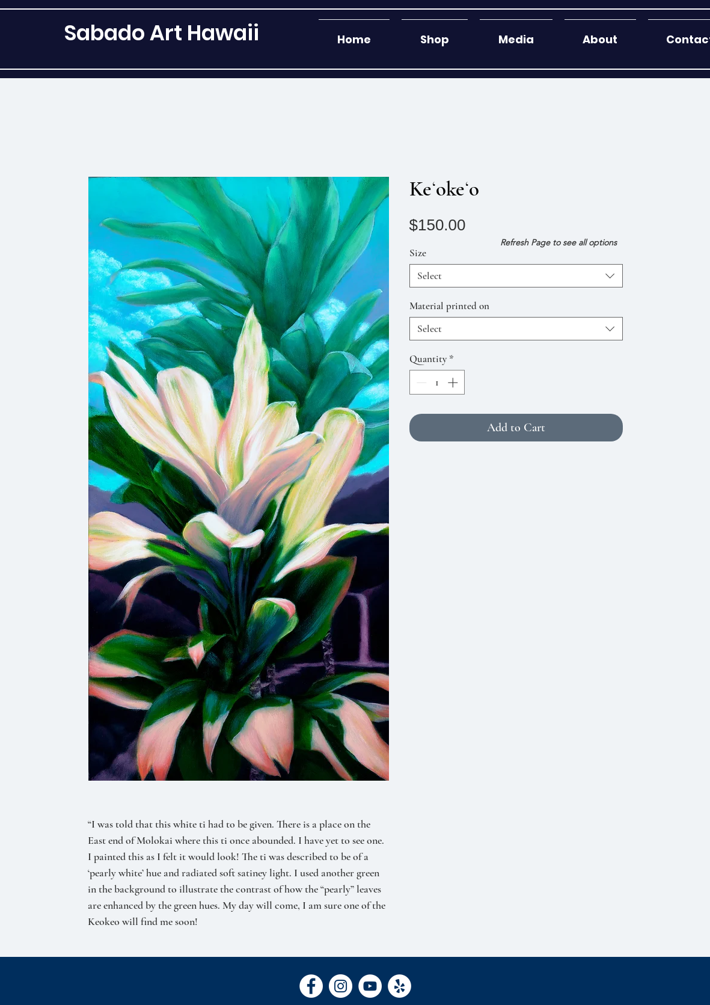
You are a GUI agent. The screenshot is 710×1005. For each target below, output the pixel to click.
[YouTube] (370, 986)
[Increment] (454, 382)
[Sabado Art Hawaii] (161, 32)
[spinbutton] (437, 382)
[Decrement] (420, 382)
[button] (435, 34)
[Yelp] (399, 986)
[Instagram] (340, 986)
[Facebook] (311, 986)
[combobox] (516, 275)
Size (417, 253)
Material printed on (449, 306)
